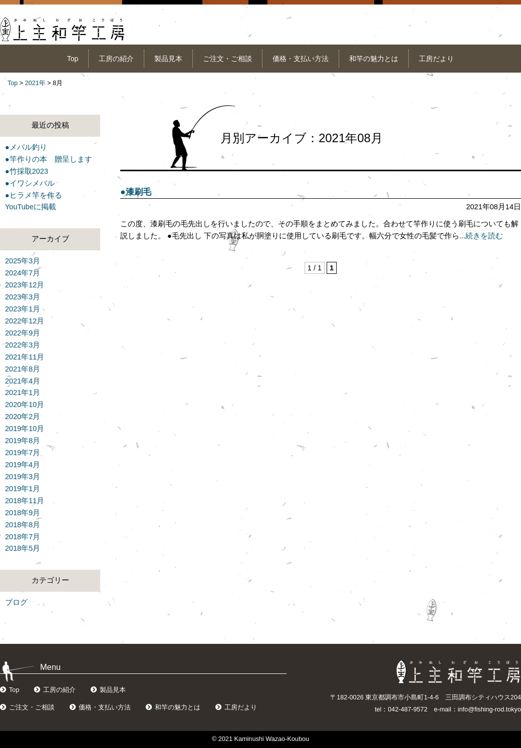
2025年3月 (22, 261)
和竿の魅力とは (373, 59)
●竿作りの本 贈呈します (48, 159)
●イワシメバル (30, 183)
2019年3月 (22, 477)
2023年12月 (24, 285)
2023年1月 (22, 309)
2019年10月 (24, 429)
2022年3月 (22, 345)
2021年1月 (22, 393)
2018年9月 (22, 513)
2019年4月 (22, 465)
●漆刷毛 (135, 192)
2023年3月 (22, 297)
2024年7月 (22, 273)
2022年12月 (24, 321)
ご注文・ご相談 (227, 59)
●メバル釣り (26, 147)
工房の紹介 (116, 59)
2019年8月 (22, 441)
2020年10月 (24, 405)
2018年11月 (24, 501)
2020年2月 (22, 417)
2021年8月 (22, 369)
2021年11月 (24, 357)
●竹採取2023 (26, 171)
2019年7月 (22, 453)
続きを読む (484, 236)
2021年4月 (22, 381)
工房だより (436, 59)
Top (73, 59)
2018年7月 (22, 537)
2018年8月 (22, 525)
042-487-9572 (407, 709)
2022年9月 (22, 333)
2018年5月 (22, 548)
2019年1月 (22, 489)
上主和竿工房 (62, 29)
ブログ (16, 602)
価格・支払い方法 (301, 59)
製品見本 (168, 59)
